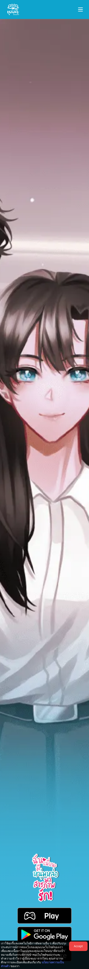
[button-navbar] (80, 9)
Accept (78, 946)
